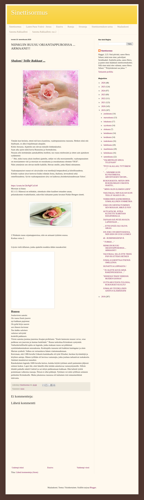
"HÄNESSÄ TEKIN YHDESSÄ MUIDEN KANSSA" (115, 277)
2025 (103, 87)
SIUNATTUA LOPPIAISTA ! (114, 266)
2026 (103, 83)
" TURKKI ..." (109, 242)
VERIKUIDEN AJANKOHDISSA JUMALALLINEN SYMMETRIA (117, 200)
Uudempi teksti (18, 468)
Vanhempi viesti (83, 468)
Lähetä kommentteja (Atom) (27, 472)
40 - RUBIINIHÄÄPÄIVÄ (113, 238)
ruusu (22, 389)
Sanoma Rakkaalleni (18, 32)
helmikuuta (108, 153)
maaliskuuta (108, 149)
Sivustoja (83, 26)
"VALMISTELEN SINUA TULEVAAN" (113, 161)
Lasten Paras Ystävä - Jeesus (38, 26)
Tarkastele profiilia (105, 72)
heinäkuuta (108, 133)
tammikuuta (108, 157)
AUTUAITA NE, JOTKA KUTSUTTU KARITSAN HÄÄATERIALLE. (114, 213)
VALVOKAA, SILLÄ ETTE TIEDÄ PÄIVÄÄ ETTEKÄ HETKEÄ (117, 255)
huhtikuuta (108, 145)
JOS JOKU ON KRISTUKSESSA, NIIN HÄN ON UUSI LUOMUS (117, 233)
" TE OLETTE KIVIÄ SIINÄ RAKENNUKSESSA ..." (114, 271)
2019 (103, 110)
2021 (103, 102)
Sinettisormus (29, 12)
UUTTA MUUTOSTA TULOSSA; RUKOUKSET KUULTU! (116, 283)
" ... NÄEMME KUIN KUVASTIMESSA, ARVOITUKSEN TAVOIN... (115, 174)
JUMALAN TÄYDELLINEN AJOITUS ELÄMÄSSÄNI (114, 289)
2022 (103, 98)
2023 (103, 95)
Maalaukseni (123, 26)
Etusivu (59, 26)
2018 (103, 297)
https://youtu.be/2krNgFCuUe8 (24, 185)
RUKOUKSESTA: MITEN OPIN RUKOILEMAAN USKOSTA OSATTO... (116, 183)
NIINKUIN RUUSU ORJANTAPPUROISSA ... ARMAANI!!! (114, 248)
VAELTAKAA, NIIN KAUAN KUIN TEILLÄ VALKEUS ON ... (117, 194)
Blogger (93, 488)
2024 (103, 91)
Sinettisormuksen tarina (102, 26)
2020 (103, 106)
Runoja (71, 26)
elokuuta (107, 129)
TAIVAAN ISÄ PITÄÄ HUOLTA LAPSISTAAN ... (116, 221)
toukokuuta (108, 141)
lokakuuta (108, 122)
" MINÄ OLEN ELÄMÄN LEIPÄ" (117, 189)
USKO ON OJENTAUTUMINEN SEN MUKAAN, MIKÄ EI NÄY (117, 206)
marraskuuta (109, 118)
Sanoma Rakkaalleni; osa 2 (44, 32)
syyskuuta (108, 125)
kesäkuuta (108, 137)
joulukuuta (108, 114)
